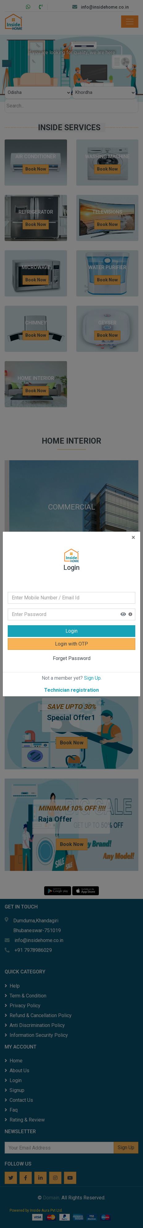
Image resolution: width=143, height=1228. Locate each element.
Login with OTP (71, 638)
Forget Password (71, 652)
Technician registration (71, 684)
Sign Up (92, 672)
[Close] (133, 531)
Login (71, 625)
